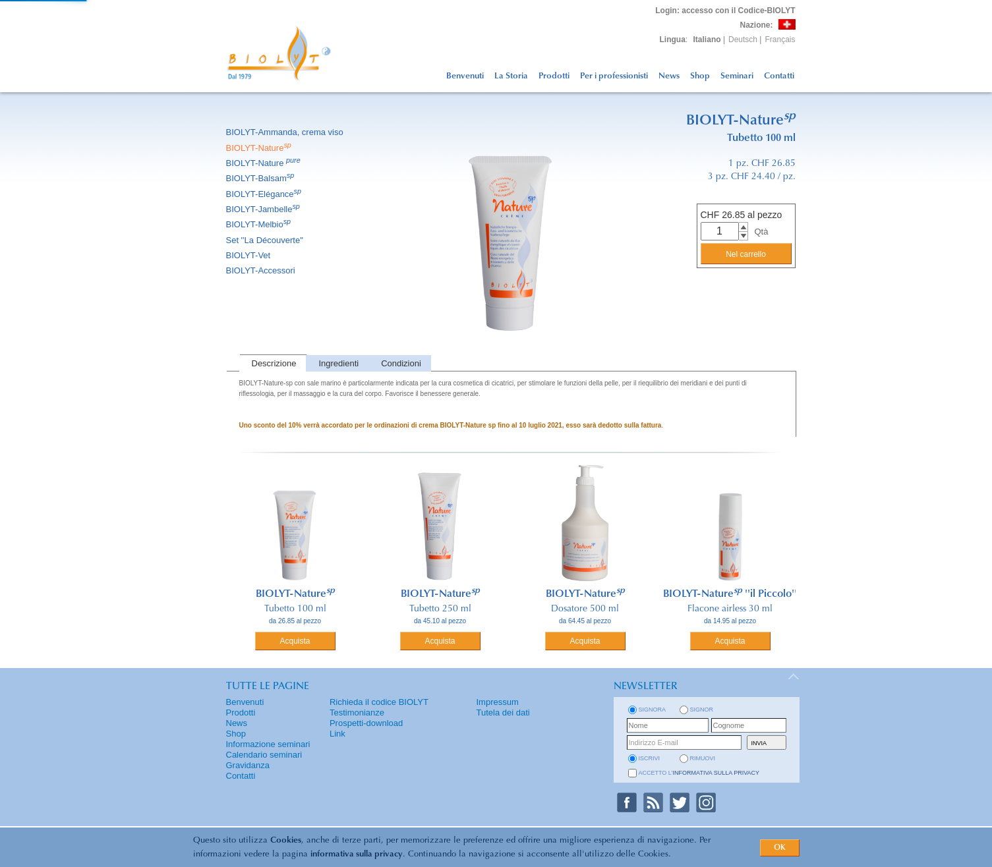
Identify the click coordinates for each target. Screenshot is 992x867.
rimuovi (703, 758)
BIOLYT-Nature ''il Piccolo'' (730, 594)
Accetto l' (699, 772)
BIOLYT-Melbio (259, 224)
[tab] (272, 363)
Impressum (498, 702)
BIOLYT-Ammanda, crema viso (285, 132)
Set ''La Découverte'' (266, 240)
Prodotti (554, 76)
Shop (700, 76)
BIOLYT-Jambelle (264, 209)
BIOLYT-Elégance (265, 194)
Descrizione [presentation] (274, 363)
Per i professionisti (614, 76)
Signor (702, 709)
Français (780, 39)
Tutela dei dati (503, 712)
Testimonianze (357, 712)
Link (337, 734)
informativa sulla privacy (356, 854)
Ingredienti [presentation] (338, 363)
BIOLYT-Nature (259, 148)
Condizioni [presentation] (401, 363)
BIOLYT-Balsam (261, 178)
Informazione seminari (268, 744)
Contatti (779, 76)
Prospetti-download (366, 723)
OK (780, 848)
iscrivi (649, 758)
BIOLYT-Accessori (261, 270)
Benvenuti (465, 76)
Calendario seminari (264, 755)
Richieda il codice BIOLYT (379, 702)
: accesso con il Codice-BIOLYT (725, 10)
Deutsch (742, 39)
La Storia (511, 76)
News (669, 76)
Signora (652, 709)
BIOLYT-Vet (249, 255)
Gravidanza (248, 765)
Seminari (736, 76)
